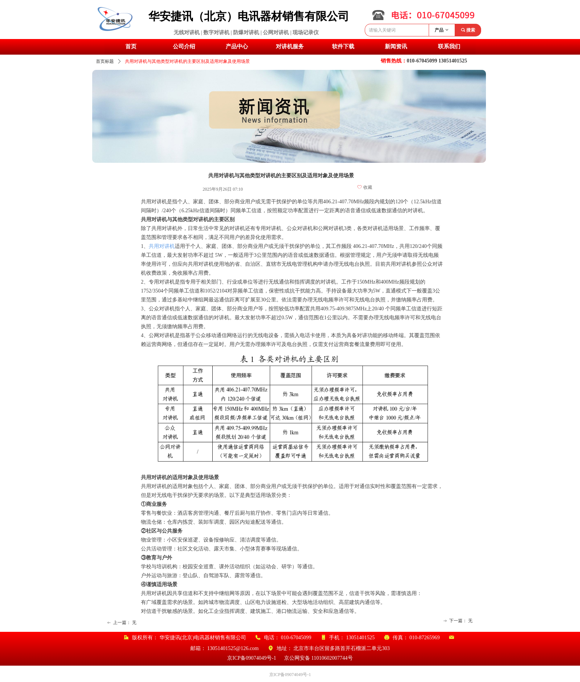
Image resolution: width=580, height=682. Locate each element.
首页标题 (105, 61)
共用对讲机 (162, 246)
